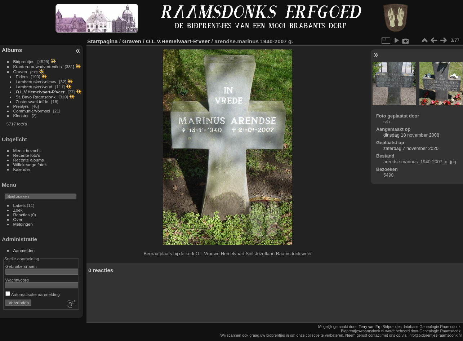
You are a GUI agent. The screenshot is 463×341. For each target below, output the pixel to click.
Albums (12, 50)
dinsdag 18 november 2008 (411, 135)
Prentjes (21, 106)
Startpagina (102, 41)
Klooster (21, 115)
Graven (20, 71)
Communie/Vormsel (31, 110)
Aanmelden (24, 250)
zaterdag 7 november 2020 (410, 148)
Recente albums (28, 160)
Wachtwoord (17, 280)
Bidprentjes (24, 61)
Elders (22, 76)
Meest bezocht (27, 150)
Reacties (21, 214)
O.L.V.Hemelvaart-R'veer (40, 91)
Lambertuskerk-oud (34, 86)
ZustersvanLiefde (32, 101)
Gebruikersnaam (21, 266)
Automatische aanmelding (32, 294)
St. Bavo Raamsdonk (36, 96)
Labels (19, 205)
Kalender (21, 169)
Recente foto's (26, 155)
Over (18, 219)
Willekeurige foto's (30, 164)
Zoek (18, 210)
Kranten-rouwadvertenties (37, 66)
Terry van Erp (370, 326)
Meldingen (23, 224)
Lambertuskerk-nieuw (36, 81)
